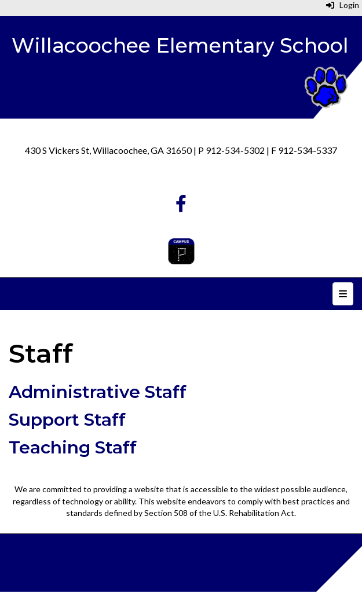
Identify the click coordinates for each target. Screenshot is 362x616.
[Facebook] (181, 206)
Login (342, 5)
